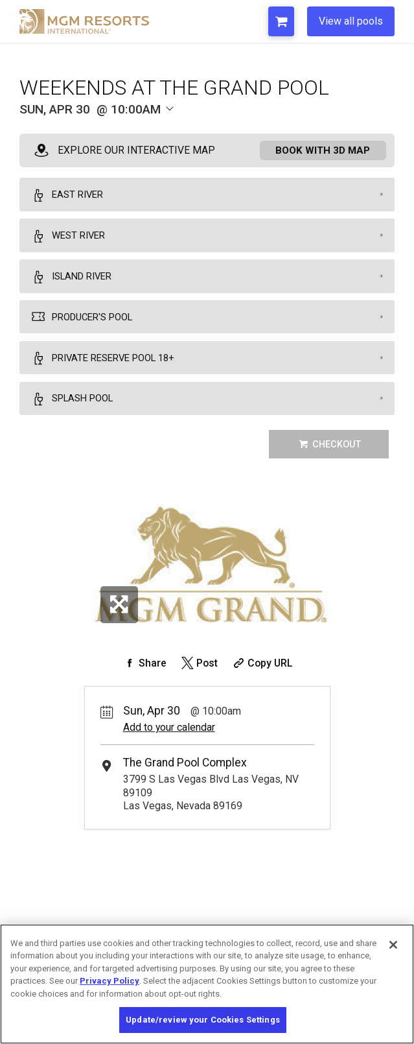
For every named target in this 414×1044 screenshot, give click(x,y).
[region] (207, 984)
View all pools (351, 21)
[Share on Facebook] (143, 679)
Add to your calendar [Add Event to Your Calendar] (169, 745)
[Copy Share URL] (262, 679)
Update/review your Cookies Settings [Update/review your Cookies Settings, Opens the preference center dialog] (203, 1020)
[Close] (393, 945)
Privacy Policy (109, 981)
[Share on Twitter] (198, 679)
